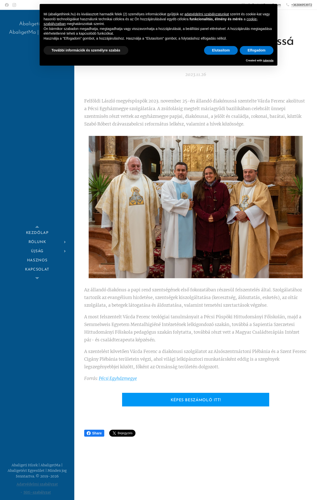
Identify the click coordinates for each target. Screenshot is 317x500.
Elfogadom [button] (256, 50)
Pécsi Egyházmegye (118, 378)
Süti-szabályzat (37, 492)
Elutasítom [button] (221, 50)
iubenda (268, 60)
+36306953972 (301, 4)
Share (94, 433)
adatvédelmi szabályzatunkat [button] (207, 14)
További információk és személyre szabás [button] (86, 50)
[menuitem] (37, 233)
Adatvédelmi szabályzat (37, 484)
